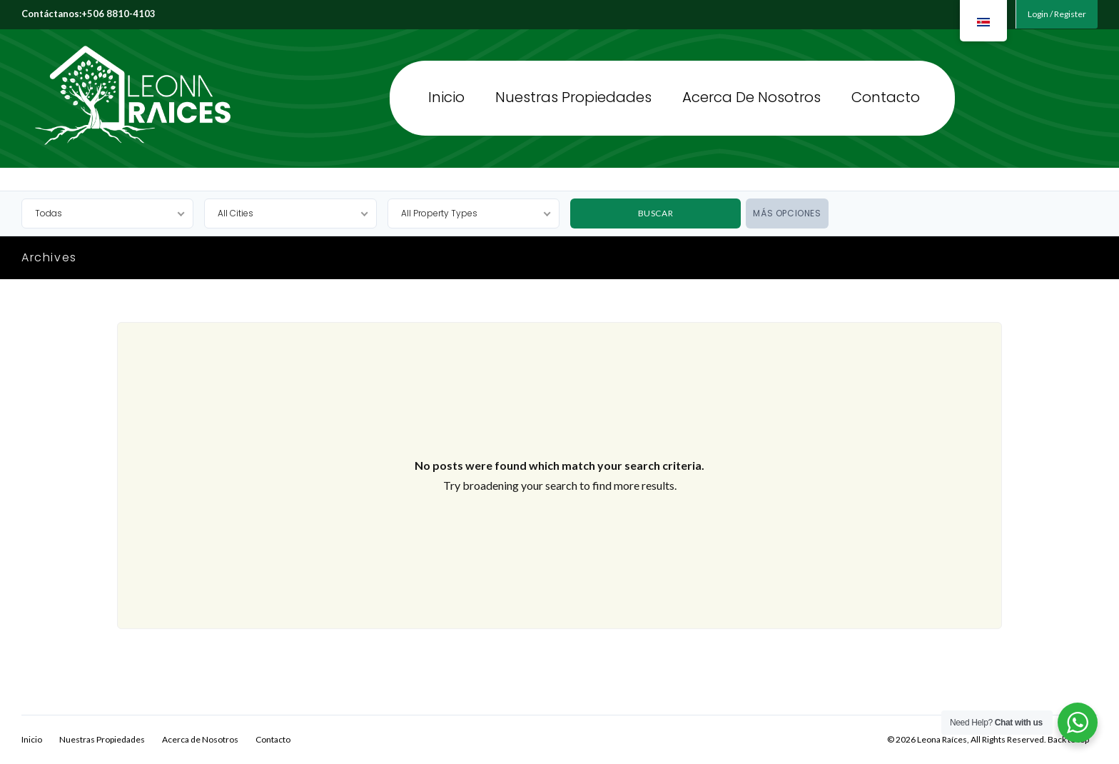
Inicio (446, 93)
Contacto (885, 93)
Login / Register (1057, 14)
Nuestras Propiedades (573, 93)
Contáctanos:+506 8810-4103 (88, 13)
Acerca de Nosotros (751, 93)
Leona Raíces (104, 97)
